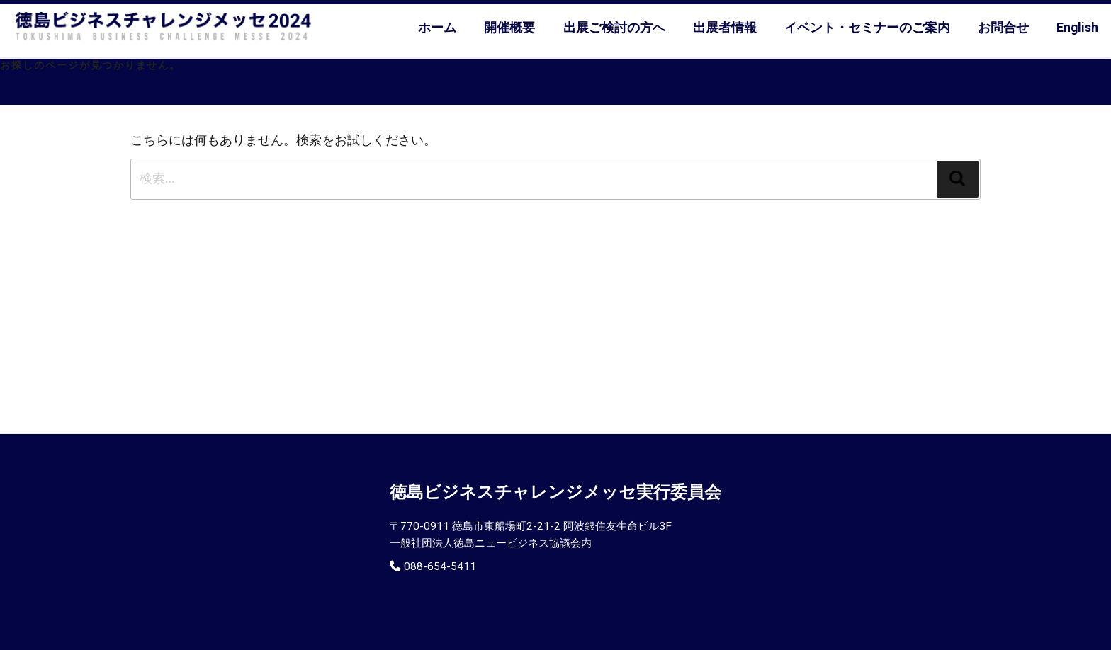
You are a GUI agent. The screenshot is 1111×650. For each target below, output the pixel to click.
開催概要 (509, 28)
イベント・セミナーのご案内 (867, 28)
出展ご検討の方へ (614, 28)
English (1077, 28)
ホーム (437, 28)
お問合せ (1003, 28)
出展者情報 (725, 28)
